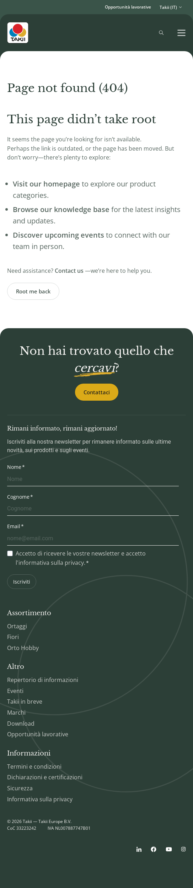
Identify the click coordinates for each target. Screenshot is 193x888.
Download (20, 723)
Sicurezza (20, 788)
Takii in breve (24, 701)
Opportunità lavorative (128, 7)
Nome (14, 467)
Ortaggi (17, 626)
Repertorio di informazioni (42, 680)
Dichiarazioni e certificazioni (44, 777)
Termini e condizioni (34, 766)
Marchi (16, 712)
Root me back (33, 291)
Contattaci (97, 392)
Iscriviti (21, 581)
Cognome (18, 496)
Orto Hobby (23, 648)
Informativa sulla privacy (40, 799)
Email (13, 526)
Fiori (13, 637)
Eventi (15, 691)
